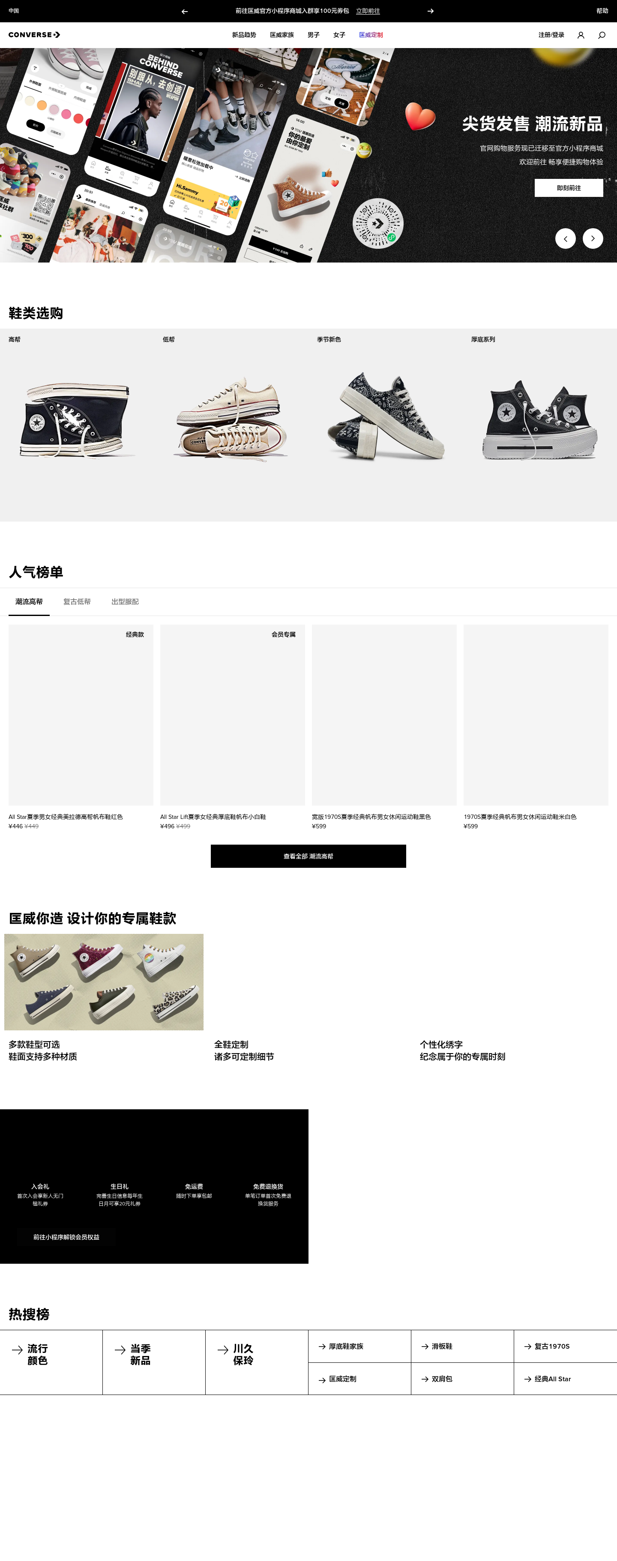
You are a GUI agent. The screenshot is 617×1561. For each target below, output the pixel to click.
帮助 (602, 11)
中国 (14, 11)
